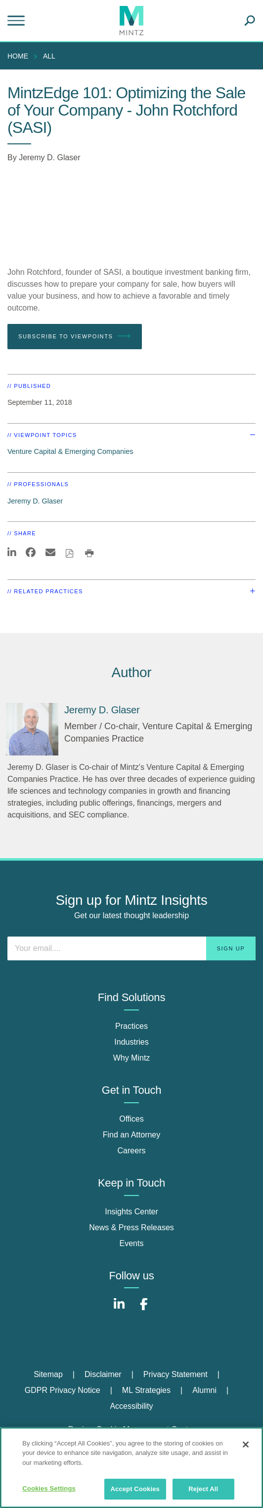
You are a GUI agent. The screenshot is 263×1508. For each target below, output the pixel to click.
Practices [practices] (131, 1026)
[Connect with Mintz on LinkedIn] (119, 1309)
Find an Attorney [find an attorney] (132, 1135)
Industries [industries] (131, 1042)
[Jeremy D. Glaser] (32, 729)
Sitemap (48, 1374)
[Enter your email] (131, 948)
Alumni (204, 1390)
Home (17, 56)
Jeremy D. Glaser (49, 157)
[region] (131, 1467)
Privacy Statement (175, 1374)
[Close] (246, 1444)
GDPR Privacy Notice (62, 1390)
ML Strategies (146, 1390)
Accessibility (131, 1406)
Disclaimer (103, 1374)
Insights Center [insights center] (131, 1211)
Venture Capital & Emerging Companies (70, 451)
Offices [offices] (131, 1119)
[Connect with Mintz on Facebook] (144, 1309)
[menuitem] (20, 56)
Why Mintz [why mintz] (131, 1058)
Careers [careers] (132, 1150)
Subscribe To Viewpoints (74, 336)
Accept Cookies (135, 1489)
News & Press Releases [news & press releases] (131, 1227)
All (49, 56)
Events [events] (132, 1243)
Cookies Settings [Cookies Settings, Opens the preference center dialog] (49, 1488)
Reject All (203, 1489)
